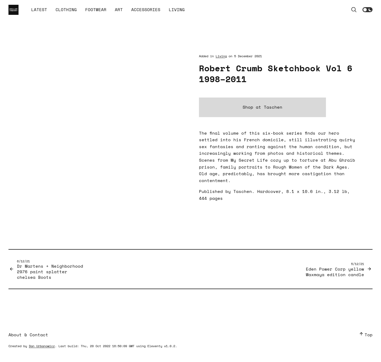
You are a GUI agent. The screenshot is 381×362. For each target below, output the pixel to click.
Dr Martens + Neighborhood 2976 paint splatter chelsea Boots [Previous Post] (50, 269)
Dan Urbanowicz (42, 346)
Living (221, 56)
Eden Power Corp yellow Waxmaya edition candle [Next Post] (335, 269)
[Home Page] (13, 10)
